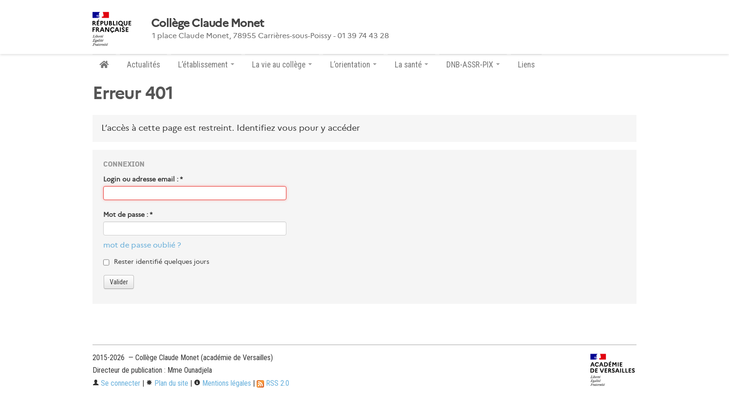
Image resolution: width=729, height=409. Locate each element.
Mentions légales (222, 383)
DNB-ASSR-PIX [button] (473, 64)
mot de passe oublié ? (142, 245)
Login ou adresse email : (143, 179)
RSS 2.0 (273, 383)
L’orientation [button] (353, 64)
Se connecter (116, 383)
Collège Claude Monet (207, 23)
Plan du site (167, 383)
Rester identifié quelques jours (161, 261)
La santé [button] (411, 64)
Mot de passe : (127, 214)
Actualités (143, 64)
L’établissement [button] (206, 64)
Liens (526, 64)
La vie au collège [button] (282, 64)
